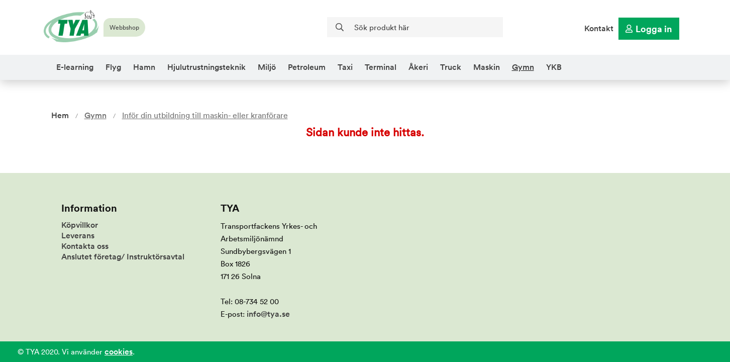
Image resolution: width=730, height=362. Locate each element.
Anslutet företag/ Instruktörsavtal (122, 256)
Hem (60, 115)
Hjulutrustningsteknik (206, 67)
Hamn (144, 67)
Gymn (523, 67)
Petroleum (307, 67)
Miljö (267, 67)
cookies (119, 351)
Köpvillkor (79, 225)
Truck (450, 67)
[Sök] (415, 27)
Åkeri (418, 67)
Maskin (486, 67)
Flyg (113, 67)
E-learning (74, 67)
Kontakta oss (85, 246)
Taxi (345, 67)
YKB (554, 67)
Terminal (380, 67)
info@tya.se (268, 314)
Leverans (77, 235)
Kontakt (598, 28)
